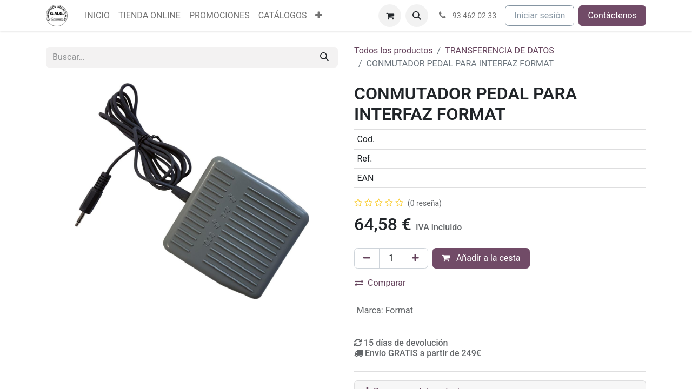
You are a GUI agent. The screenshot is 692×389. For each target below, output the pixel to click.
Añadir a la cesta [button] (481, 258)
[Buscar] (324, 57)
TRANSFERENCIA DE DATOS (499, 50)
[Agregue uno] (415, 258)
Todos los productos (393, 50)
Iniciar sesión (539, 15)
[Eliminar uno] (367, 258)
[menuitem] (97, 15)
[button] (416, 15)
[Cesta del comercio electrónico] (389, 15)
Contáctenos (612, 15)
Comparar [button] (380, 283)
